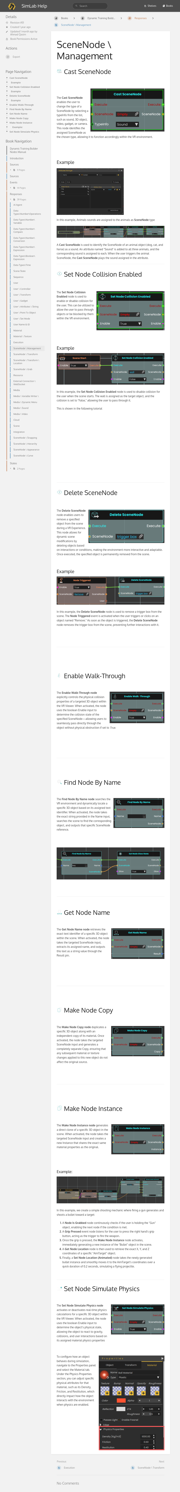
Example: (17, 126)
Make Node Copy (19, 118)
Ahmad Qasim (18, 34)
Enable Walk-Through (22, 104)
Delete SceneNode (20, 95)
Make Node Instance (21, 122)
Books (167, 5)
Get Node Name (18, 113)
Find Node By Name (21, 109)
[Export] (24, 57)
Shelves (150, 5)
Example (16, 82)
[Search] (77, 5)
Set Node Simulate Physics (24, 131)
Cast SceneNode (19, 77)
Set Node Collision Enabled (25, 86)
